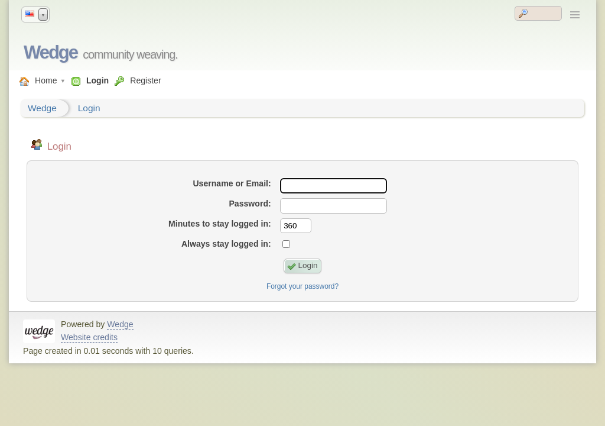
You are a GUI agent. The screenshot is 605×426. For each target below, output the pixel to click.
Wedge (50, 52)
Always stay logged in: (226, 243)
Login (97, 80)
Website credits (89, 337)
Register (145, 80)
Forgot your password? (302, 286)
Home (46, 80)
